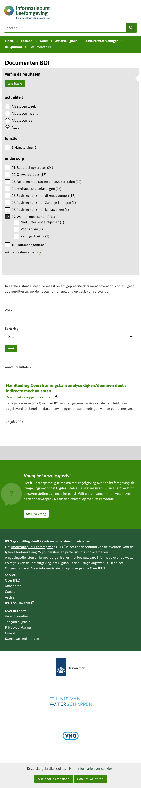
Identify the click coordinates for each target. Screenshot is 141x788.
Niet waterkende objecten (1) (42, 222)
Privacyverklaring (18, 627)
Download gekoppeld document (29, 397)
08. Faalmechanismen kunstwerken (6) (40, 209)
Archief (10, 597)
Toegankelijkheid (17, 622)
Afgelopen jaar (23, 120)
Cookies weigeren (90, 779)
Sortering (11, 328)
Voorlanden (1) (32, 229)
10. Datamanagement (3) (30, 245)
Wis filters (14, 84)
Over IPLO (97, 568)
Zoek (8, 310)
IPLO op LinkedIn (19, 603)
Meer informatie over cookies (90, 768)
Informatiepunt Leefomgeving (33, 547)
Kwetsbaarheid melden (22, 638)
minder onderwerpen (20, 252)
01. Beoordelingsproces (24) (32, 167)
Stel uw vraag (36, 514)
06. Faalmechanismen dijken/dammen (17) (43, 195)
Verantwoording (17, 616)
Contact (10, 591)
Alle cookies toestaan (54, 779)
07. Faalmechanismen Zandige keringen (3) (44, 202)
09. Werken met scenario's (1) (33, 217)
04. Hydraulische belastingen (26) (36, 189)
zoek (11, 348)
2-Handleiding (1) (25, 147)
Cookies (11, 633)
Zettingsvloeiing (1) (35, 236)
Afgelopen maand (25, 113)
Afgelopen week (24, 106)
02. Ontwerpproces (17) (29, 174)
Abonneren (13, 586)
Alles (15, 127)
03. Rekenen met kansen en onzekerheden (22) (46, 181)
